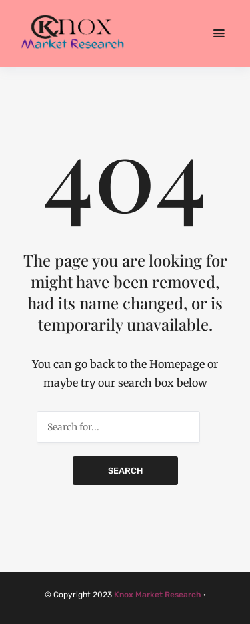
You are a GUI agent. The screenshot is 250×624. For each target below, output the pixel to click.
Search (125, 471)
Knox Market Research (157, 594)
